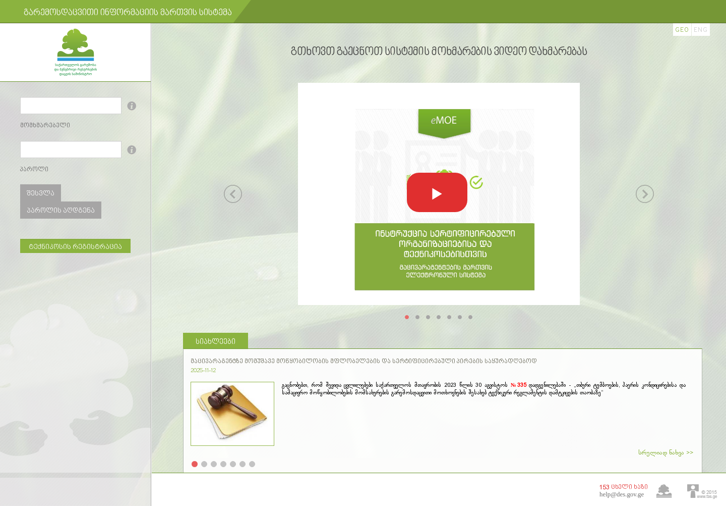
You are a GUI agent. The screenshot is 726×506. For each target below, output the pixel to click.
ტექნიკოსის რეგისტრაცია (75, 247)
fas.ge (702, 491)
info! (133, 105)
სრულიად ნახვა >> (665, 453)
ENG (701, 30)
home (664, 491)
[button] (437, 192)
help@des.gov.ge (621, 494)
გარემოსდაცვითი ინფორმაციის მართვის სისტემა (128, 13)
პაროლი (34, 170)
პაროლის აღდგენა (61, 211)
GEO (682, 30)
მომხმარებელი (45, 126)
